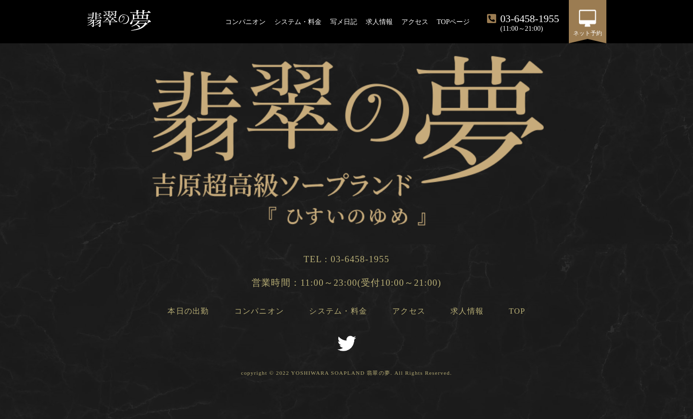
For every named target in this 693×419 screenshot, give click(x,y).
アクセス (414, 21)
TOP (517, 311)
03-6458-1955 (360, 259)
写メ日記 (343, 21)
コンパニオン (245, 21)
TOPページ (453, 21)
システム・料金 (297, 21)
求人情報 (379, 21)
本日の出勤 (188, 311)
